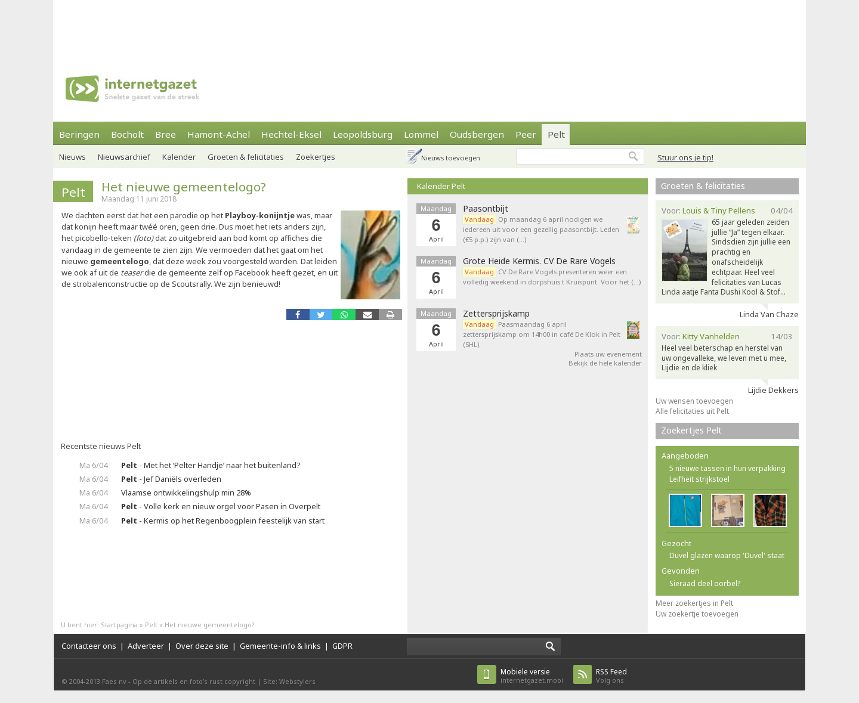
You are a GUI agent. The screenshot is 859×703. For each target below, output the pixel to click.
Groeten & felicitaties (246, 156)
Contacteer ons (88, 645)
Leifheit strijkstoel (699, 479)
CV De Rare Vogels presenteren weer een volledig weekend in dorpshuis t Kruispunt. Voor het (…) (552, 276)
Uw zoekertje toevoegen (697, 614)
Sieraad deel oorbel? (704, 583)
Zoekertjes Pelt (691, 430)
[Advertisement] (429, 27)
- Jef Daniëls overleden (171, 478)
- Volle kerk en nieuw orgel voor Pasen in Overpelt (220, 506)
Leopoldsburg (363, 134)
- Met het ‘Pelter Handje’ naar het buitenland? (210, 465)
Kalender (179, 156)
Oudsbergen (477, 134)
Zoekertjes (315, 156)
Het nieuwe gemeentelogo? (183, 186)
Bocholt (127, 134)
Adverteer (146, 645)
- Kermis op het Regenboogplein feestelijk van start (223, 520)
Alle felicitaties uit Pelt (692, 411)
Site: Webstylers (289, 681)
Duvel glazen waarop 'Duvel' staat (726, 555)
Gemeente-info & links (280, 645)
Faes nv (114, 681)
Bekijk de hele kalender (605, 362)
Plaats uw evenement (608, 353)
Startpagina (119, 624)
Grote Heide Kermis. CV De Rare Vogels (539, 261)
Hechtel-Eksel (291, 134)
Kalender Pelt (441, 186)
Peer (525, 134)
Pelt (556, 134)
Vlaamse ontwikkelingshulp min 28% (186, 492)
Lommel (421, 134)
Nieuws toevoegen (450, 157)
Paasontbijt (485, 208)
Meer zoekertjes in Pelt (694, 603)
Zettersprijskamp (496, 313)
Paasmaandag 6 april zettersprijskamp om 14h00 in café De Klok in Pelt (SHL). (541, 334)
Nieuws (72, 156)
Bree (165, 134)
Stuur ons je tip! (685, 157)
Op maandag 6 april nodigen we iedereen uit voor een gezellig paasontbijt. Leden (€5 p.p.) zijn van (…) (541, 229)
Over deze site (201, 645)
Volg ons (611, 676)
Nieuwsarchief (124, 156)
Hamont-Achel (218, 134)
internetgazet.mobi (531, 676)
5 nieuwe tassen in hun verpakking (727, 468)
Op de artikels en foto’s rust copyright (193, 681)
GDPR (342, 645)
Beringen (79, 134)
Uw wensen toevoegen (694, 401)
